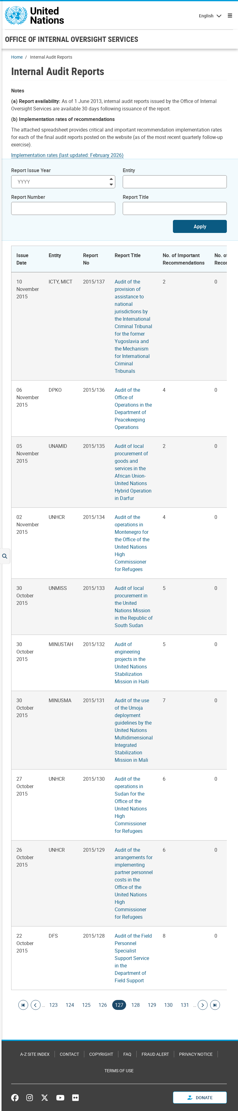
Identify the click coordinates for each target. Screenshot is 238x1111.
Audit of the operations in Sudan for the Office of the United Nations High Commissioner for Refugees (131, 804)
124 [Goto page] (70, 1005)
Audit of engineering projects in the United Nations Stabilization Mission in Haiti (132, 663)
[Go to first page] (23, 1005)
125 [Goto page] (86, 1005)
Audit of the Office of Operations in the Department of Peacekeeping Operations (133, 408)
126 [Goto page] (103, 1005)
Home (17, 57)
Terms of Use (119, 1070)
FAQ (127, 1054)
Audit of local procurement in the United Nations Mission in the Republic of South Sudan (134, 607)
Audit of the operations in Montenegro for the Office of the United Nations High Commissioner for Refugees (132, 543)
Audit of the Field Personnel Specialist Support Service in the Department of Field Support (133, 958)
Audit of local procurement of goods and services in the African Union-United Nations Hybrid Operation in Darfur (133, 472)
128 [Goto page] (136, 1005)
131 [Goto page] (185, 1005)
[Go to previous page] (36, 1005)
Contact (69, 1054)
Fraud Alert (155, 1054)
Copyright (101, 1054)
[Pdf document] (71, 155)
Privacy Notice (196, 1054)
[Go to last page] (215, 1005)
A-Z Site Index (35, 1054)
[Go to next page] (203, 1005)
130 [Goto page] (168, 1005)
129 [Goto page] (152, 1005)
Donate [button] (200, 1097)
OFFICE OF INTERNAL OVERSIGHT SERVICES (71, 39)
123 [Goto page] (53, 1005)
